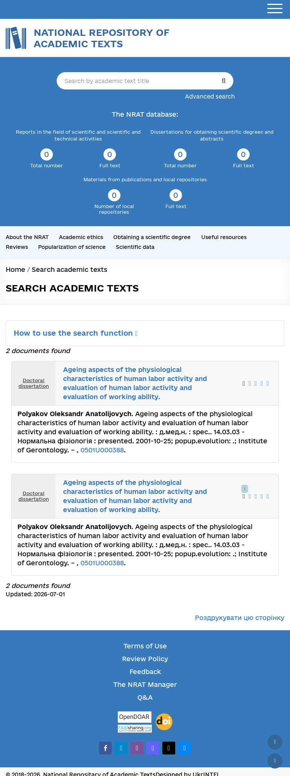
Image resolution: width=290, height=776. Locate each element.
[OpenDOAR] (135, 718)
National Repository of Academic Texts (102, 38)
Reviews (17, 247)
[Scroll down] (274, 760)
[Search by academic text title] (145, 80)
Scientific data (135, 247)
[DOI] (164, 722)
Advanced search (210, 96)
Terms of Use (145, 645)
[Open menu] (274, 9)
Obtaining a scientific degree (152, 237)
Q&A (145, 697)
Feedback (145, 671)
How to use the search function (76, 333)
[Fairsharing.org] (135, 729)
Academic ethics (81, 237)
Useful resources (224, 237)
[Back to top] (274, 742)
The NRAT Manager (145, 684)
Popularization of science (72, 247)
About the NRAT (27, 237)
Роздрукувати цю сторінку (239, 617)
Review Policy (145, 658)
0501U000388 (102, 450)
